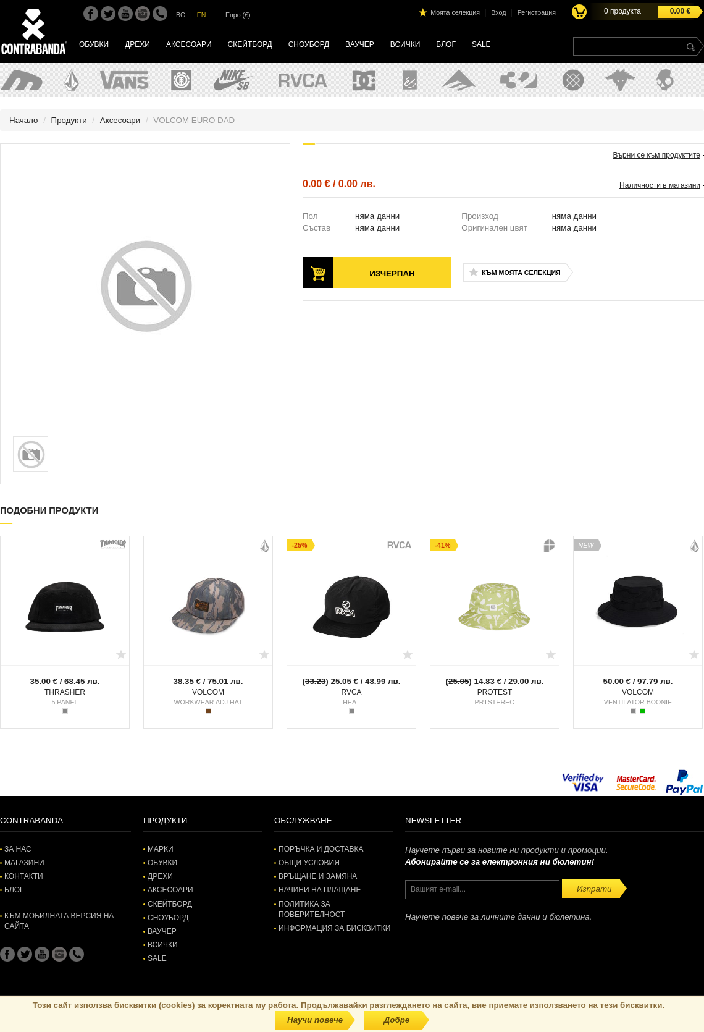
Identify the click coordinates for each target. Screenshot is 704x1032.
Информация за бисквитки (334, 928)
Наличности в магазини (659, 185)
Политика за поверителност (312, 909)
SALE (481, 44)
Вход (498, 12)
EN (201, 15)
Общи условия (309, 862)
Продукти (69, 120)
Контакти (23, 876)
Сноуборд (308, 44)
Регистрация (537, 12)
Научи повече (315, 1020)
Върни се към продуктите (656, 155)
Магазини (24, 862)
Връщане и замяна (318, 876)
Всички (405, 44)
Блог (446, 44)
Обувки (94, 44)
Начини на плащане (320, 890)
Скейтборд (250, 44)
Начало (23, 120)
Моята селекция (455, 12)
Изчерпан (391, 273)
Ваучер (359, 44)
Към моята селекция (521, 272)
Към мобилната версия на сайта (59, 921)
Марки (161, 849)
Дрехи (137, 44)
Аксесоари (189, 44)
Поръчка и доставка (321, 849)
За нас (17, 849)
